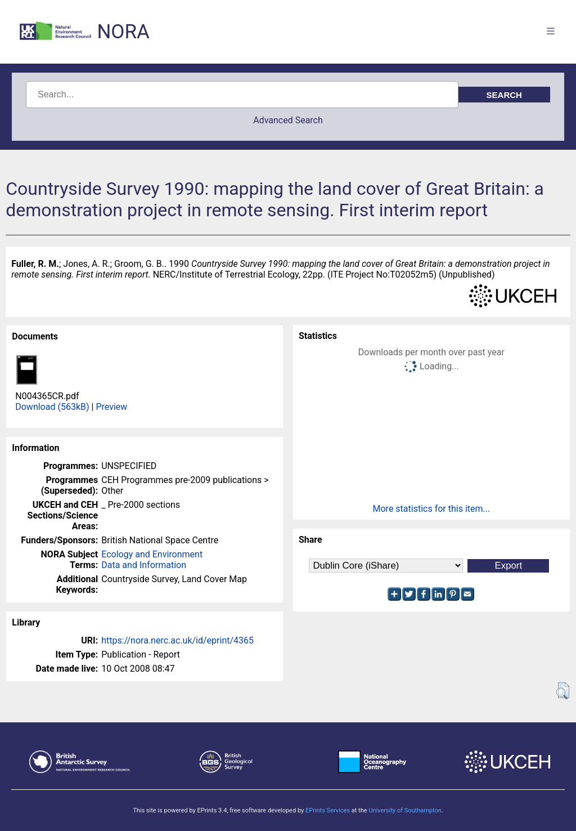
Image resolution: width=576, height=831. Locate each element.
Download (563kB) (52, 406)
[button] (562, 690)
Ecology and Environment (151, 554)
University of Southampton (405, 810)
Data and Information (143, 565)
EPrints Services (327, 810)
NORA (123, 31)
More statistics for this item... (431, 508)
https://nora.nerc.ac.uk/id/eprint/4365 (177, 640)
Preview (111, 406)
